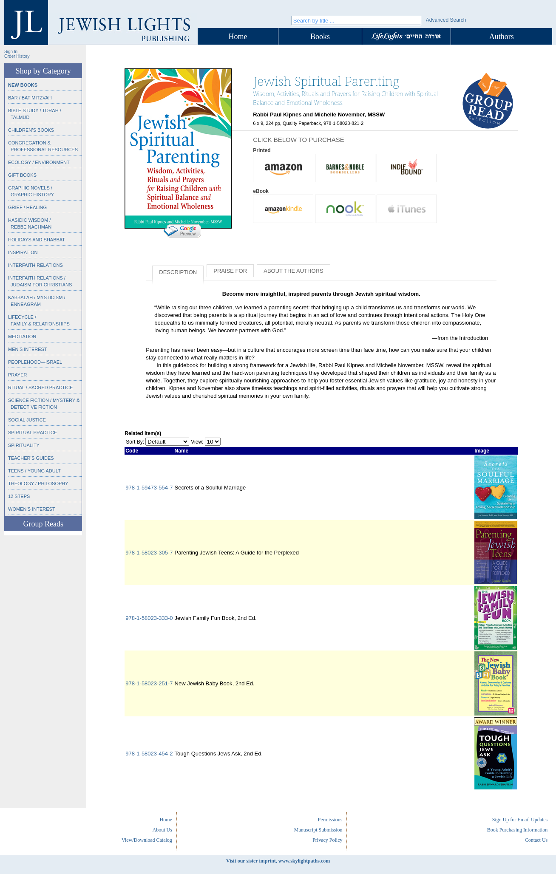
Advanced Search (446, 20)
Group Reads (43, 524)
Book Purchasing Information (517, 830)
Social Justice (27, 419)
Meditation (22, 336)
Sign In (10, 51)
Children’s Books (31, 130)
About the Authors (293, 271)
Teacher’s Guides (31, 458)
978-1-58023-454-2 (149, 753)
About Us (162, 830)
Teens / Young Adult (34, 470)
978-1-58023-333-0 (149, 618)
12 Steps (19, 496)
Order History (16, 56)
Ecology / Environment (39, 162)
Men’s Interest (27, 349)
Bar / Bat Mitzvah (30, 97)
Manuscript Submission (318, 830)
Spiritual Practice (32, 432)
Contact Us (536, 840)
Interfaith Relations (35, 265)
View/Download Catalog (147, 840)
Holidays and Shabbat (36, 239)
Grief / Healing (27, 207)
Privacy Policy (327, 840)
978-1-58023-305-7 (149, 552)
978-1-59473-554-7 (149, 487)
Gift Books (22, 175)
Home (238, 36)
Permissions (330, 820)
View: (197, 442)
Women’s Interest (31, 509)
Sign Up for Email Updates (520, 820)
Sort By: (135, 442)
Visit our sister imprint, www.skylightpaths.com (278, 861)
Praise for (230, 271)
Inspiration (22, 252)
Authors (501, 36)
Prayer (17, 374)
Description (178, 272)
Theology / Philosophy (38, 483)
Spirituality (24, 445)
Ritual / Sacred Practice (40, 387)
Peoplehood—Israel (35, 362)
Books (320, 36)
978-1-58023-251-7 (149, 683)
